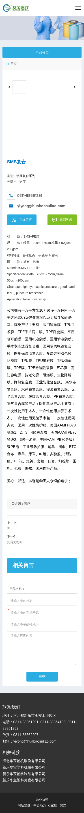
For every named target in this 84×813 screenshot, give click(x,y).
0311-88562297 (25, 735)
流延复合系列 (25, 176)
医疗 (22, 181)
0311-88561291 (29, 195)
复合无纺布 (15, 542)
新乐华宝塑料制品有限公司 (23, 774)
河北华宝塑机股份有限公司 (23, 761)
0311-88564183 (52, 722)
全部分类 (42, 52)
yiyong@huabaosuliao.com (41, 205)
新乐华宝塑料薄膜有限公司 (23, 780)
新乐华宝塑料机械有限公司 (23, 767)
